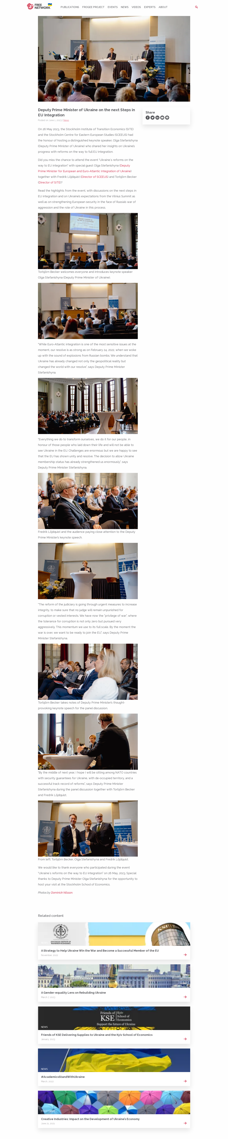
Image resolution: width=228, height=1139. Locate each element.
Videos (136, 7)
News (125, 7)
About (163, 7)
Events (113, 7)
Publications (70, 7)
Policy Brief (48, 1111)
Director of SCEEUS (94, 176)
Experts (150, 7)
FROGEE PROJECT (93, 7)
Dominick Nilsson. (62, 892)
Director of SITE (49, 182)
